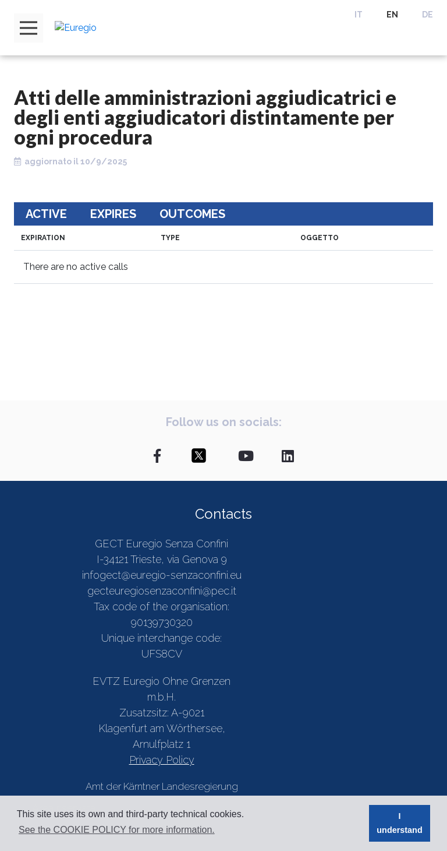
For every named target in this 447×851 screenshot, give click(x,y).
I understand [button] (399, 823)
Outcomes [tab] (192, 214)
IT (358, 14)
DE (427, 14)
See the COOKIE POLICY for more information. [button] (117, 830)
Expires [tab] (113, 214)
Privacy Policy (161, 760)
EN (392, 14)
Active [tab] (46, 214)
